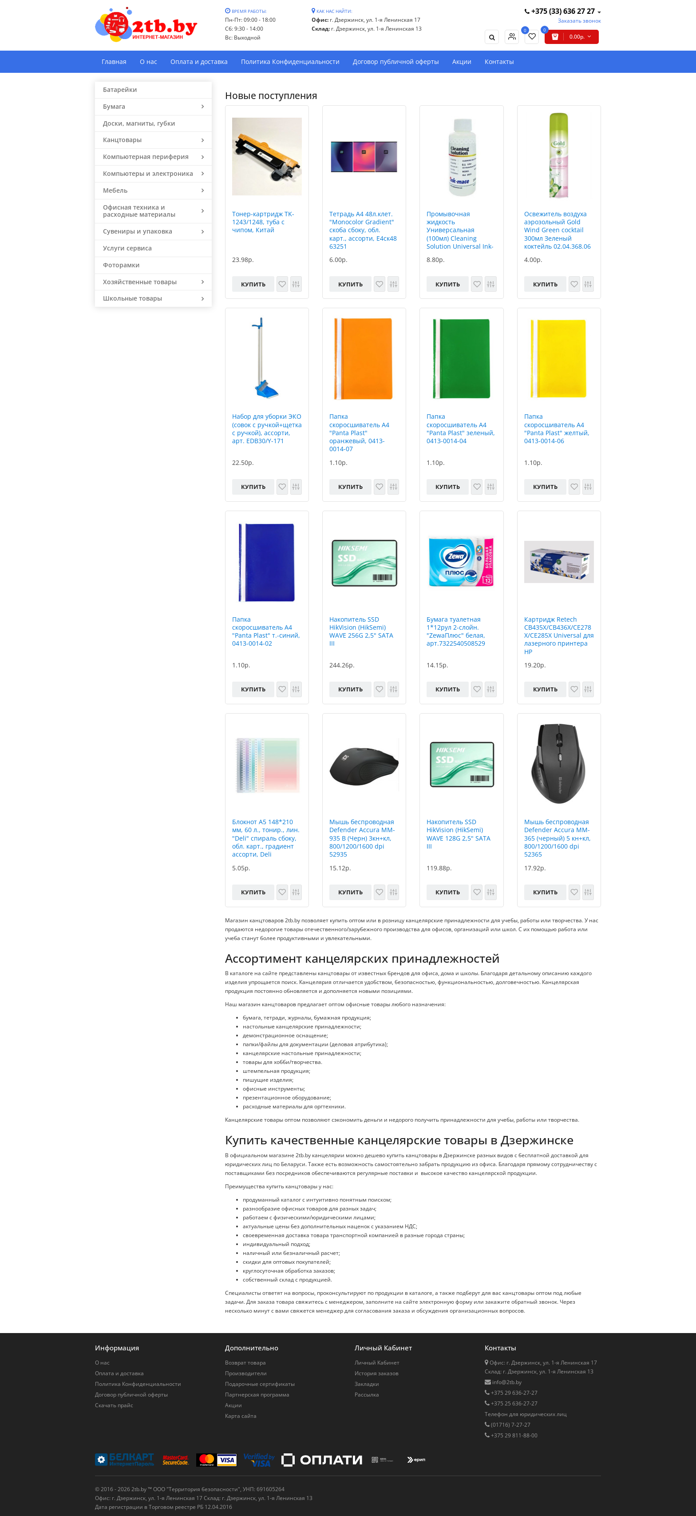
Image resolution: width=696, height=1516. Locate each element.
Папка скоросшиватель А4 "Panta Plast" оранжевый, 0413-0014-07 (359, 432)
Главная (114, 61)
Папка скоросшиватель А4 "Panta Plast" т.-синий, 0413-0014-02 (266, 631)
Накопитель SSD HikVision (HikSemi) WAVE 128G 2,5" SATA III (458, 834)
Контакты (499, 61)
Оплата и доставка (199, 61)
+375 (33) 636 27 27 (561, 11)
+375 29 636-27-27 (514, 1393)
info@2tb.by (506, 1382)
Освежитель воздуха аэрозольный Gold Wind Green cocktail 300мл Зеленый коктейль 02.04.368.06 (557, 230)
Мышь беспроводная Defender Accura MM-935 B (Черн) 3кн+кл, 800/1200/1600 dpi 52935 (362, 838)
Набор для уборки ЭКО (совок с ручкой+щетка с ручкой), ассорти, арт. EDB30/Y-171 (267, 429)
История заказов (377, 1373)
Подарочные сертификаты (260, 1384)
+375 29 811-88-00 (514, 1435)
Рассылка (367, 1394)
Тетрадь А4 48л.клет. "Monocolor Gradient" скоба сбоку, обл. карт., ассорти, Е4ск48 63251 (363, 230)
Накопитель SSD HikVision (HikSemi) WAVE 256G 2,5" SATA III (361, 631)
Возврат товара (245, 1362)
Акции (461, 61)
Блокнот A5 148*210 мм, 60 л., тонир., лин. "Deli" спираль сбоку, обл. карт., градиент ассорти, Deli (266, 838)
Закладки (367, 1384)
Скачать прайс (114, 1405)
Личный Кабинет (377, 1362)
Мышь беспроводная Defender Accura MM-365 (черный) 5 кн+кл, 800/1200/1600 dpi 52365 (557, 838)
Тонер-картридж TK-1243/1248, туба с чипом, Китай (263, 222)
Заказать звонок (579, 20)
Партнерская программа (257, 1394)
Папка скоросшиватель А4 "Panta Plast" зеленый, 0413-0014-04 (461, 429)
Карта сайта (241, 1416)
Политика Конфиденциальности (290, 61)
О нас (148, 61)
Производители (246, 1373)
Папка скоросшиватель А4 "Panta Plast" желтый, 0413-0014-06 (556, 429)
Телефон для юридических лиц (526, 1414)
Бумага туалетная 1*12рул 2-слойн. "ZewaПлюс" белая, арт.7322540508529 (456, 631)
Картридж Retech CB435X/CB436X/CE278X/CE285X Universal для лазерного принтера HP (559, 635)
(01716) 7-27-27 (510, 1425)
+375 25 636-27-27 (514, 1403)
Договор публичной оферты (396, 61)
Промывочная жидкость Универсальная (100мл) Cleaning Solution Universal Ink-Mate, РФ (460, 230)
